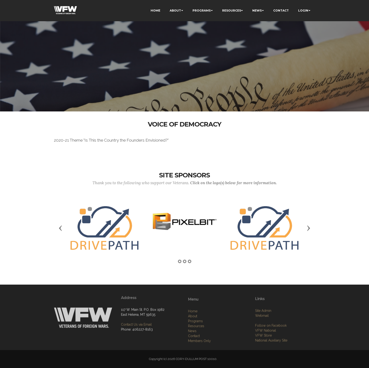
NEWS (257, 10)
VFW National (265, 345)
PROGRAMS (202, 10)
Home (192, 328)
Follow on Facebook (271, 340)
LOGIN (303, 10)
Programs (195, 337)
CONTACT (281, 10)
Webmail (262, 330)
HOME (155, 10)
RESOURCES (231, 10)
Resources (196, 342)
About (192, 333)
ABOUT (175, 10)
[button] (60, 228)
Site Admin (263, 325)
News (192, 347)
